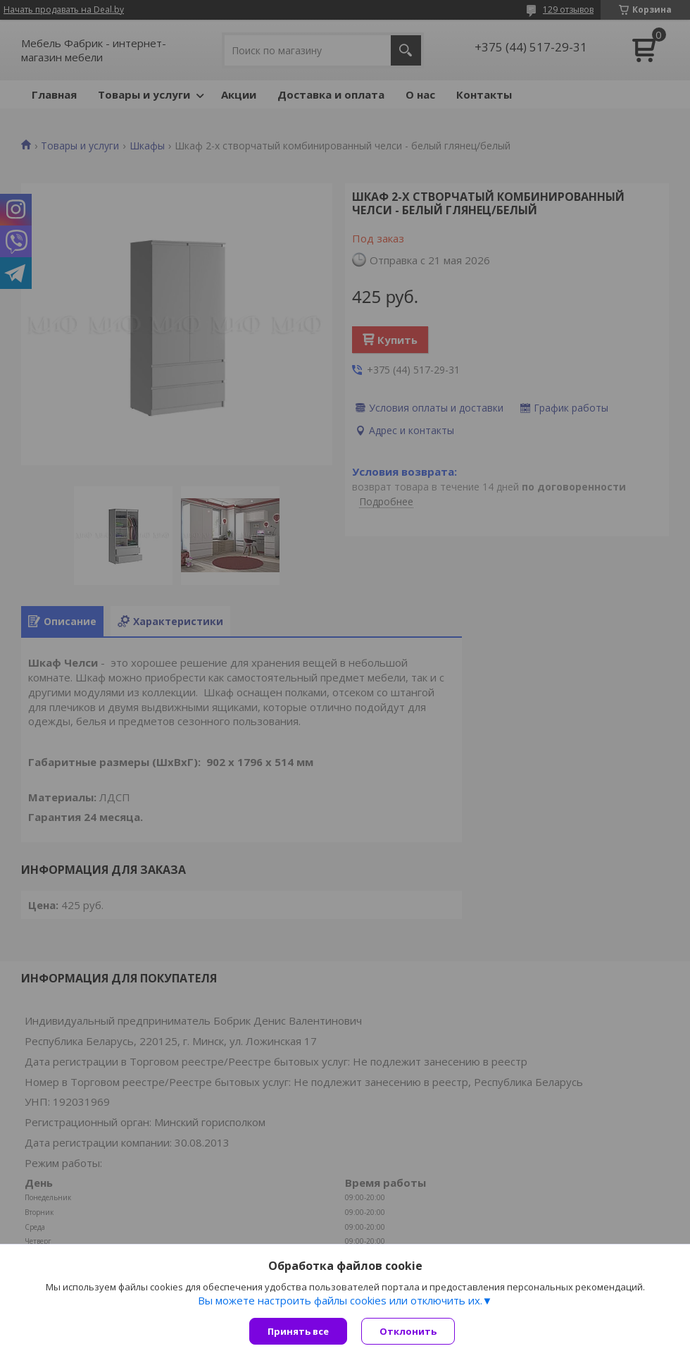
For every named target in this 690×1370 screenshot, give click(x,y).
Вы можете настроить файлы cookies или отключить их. (340, 1300)
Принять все (298, 1331)
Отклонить (408, 1331)
